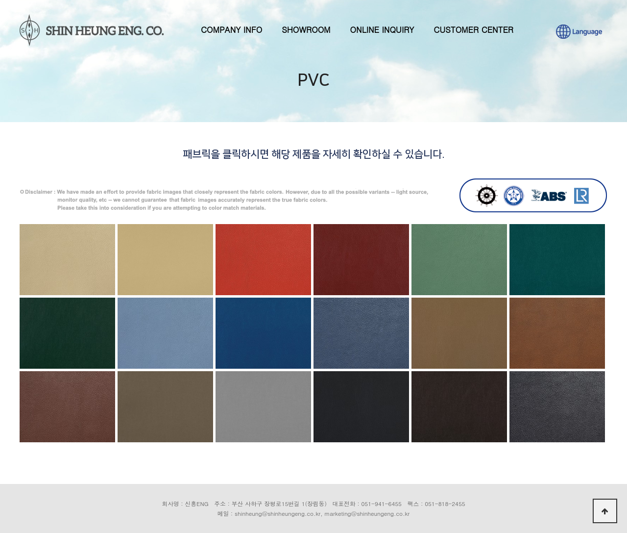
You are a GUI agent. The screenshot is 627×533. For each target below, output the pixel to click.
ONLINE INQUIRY (382, 29)
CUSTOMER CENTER (473, 29)
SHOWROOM (306, 29)
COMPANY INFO (231, 29)
